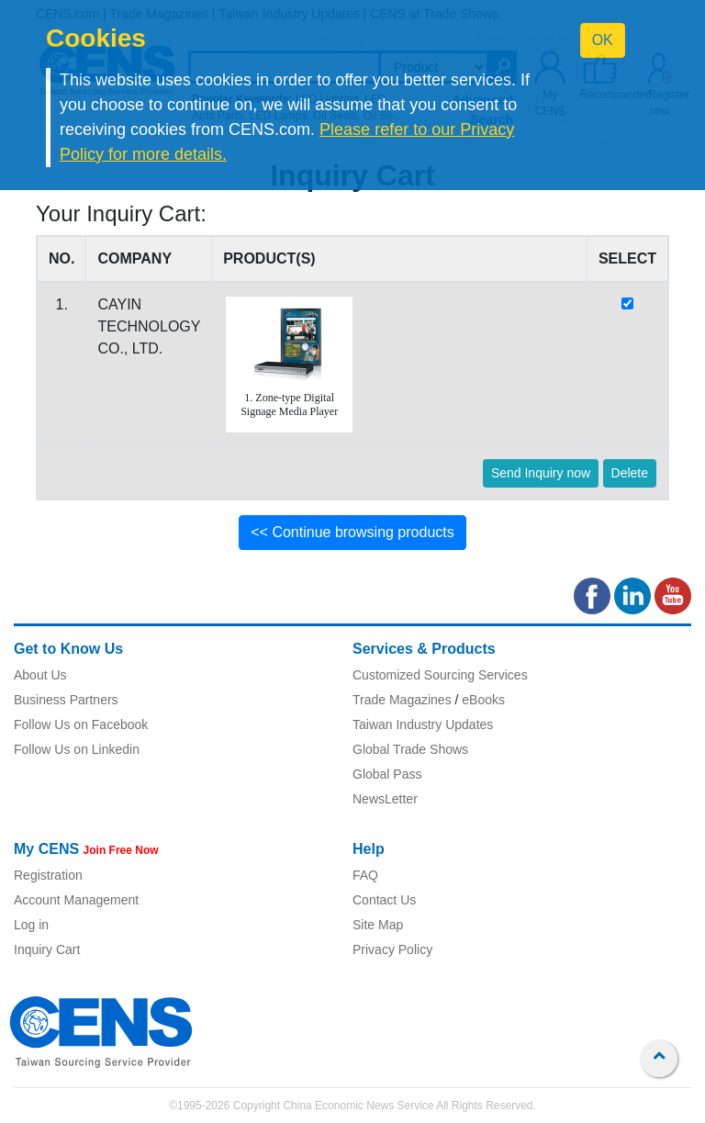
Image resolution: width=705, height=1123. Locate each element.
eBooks (483, 699)
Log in (31, 924)
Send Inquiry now (540, 473)
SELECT (627, 258)
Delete (629, 473)
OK (602, 40)
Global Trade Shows (410, 749)
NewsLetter (385, 799)
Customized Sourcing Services (440, 675)
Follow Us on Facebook (81, 724)
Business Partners (66, 699)
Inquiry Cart (47, 949)
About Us (40, 675)
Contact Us (384, 900)
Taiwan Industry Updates (422, 724)
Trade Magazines (402, 699)
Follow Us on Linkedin (77, 749)
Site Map (377, 924)
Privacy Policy (392, 949)
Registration (48, 875)
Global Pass (386, 774)
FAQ (365, 875)
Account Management (76, 900)
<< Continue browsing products (352, 532)
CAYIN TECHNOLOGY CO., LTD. (148, 326)
